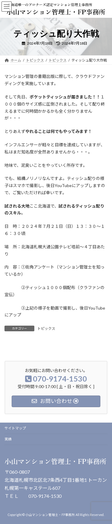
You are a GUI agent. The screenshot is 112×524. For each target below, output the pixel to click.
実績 (8, 439)
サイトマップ (15, 428)
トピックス (46, 328)
